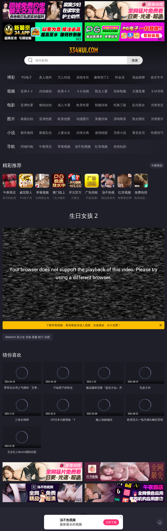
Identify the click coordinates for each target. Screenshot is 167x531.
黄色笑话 (138, 132)
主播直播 (138, 91)
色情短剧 (120, 146)
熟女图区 (138, 119)
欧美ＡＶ (64, 91)
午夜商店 (45, 146)
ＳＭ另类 (157, 91)
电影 (11, 105)
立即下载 (111, 522)
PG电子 (27, 77)
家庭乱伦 (45, 132)
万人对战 (64, 77)
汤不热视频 (83, 146)
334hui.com (83, 50)
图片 (11, 118)
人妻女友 (64, 132)
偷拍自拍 (45, 105)
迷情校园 (101, 132)
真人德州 (45, 77)
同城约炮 (27, 146)
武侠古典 (82, 132)
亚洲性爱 (27, 105)
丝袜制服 (120, 91)
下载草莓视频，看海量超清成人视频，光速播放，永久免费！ (104, 325)
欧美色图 (64, 119)
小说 (11, 132)
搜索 (135, 60)
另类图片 (157, 119)
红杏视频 (101, 146)
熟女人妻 (101, 91)
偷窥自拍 (27, 119)
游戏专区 (82, 77)
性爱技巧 (157, 132)
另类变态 (157, 105)
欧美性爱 (82, 105)
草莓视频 (64, 146)
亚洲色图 (45, 119)
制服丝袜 (101, 105)
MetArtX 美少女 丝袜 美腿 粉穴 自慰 (27, 337)
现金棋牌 (138, 77)
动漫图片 (82, 119)
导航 (11, 146)
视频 (11, 91)
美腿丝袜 (101, 119)
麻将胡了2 (101, 77)
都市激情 (27, 132)
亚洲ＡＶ (27, 91)
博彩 (11, 77)
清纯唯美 (120, 119)
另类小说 (120, 132)
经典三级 (120, 105)
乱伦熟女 (138, 105)
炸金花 (120, 77)
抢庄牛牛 (157, 77)
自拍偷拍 (45, 91)
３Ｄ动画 (82, 91)
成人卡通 (64, 105)
